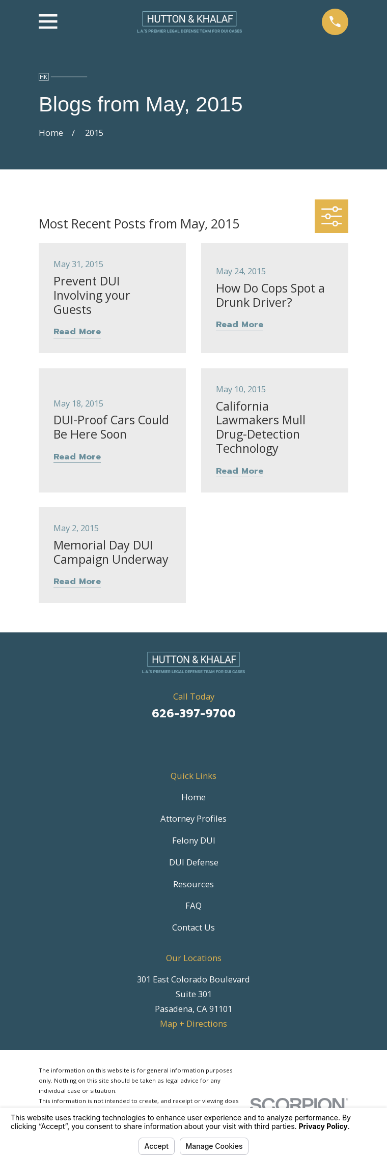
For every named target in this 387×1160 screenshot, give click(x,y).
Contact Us (193, 927)
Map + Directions (193, 1023)
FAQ (193, 905)
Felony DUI (193, 840)
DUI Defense (193, 862)
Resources (193, 884)
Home (193, 797)
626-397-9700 (194, 713)
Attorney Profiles (193, 818)
